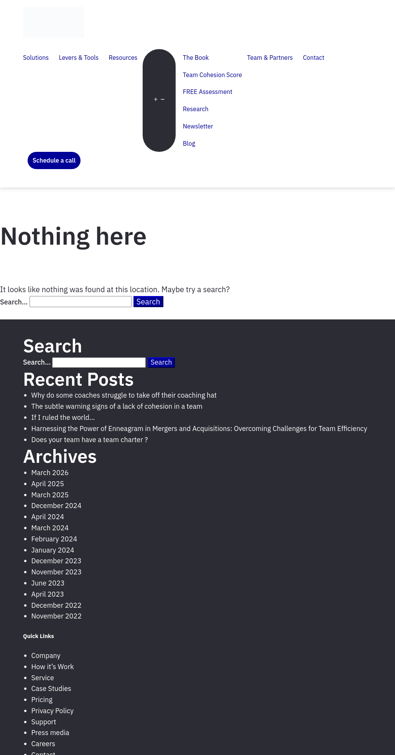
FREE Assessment (207, 91)
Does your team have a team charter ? (89, 439)
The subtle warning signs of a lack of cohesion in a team (116, 406)
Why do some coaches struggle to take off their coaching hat (124, 395)
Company (46, 655)
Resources (123, 57)
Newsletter (198, 126)
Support (43, 721)
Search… (14, 302)
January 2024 (52, 550)
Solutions (36, 57)
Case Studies (51, 688)
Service (42, 677)
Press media (50, 732)
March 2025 (50, 494)
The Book (196, 57)
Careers (43, 743)
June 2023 (48, 583)
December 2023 (56, 560)
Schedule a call (54, 160)
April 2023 (47, 594)
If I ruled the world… (63, 417)
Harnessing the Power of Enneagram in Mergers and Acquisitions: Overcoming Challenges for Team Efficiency (199, 428)
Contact (313, 57)
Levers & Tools (79, 57)
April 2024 (47, 516)
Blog (189, 143)
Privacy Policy (52, 710)
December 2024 (56, 505)
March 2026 (50, 472)
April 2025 (47, 483)
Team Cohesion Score (212, 75)
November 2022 (56, 616)
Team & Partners (270, 57)
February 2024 (54, 539)
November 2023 (56, 571)
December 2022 (56, 605)
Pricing (42, 699)
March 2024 (50, 527)
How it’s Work (52, 666)
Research (196, 109)
